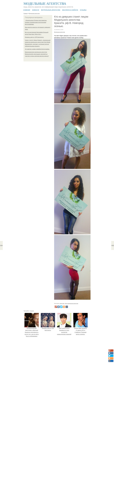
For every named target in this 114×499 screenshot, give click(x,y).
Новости (35, 10)
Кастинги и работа (70, 10)
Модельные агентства (44, 4)
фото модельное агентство (71, 303)
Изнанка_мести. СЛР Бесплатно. (34, 37)
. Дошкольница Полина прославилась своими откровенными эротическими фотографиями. (36, 22)
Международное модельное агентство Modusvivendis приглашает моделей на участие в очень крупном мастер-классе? (37, 54)
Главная (26, 10)
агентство (62, 303)
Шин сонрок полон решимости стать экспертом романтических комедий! (64, 330)
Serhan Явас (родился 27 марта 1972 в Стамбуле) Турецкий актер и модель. (80, 330)
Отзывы (83, 10)
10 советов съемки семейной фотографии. (37, 49)
